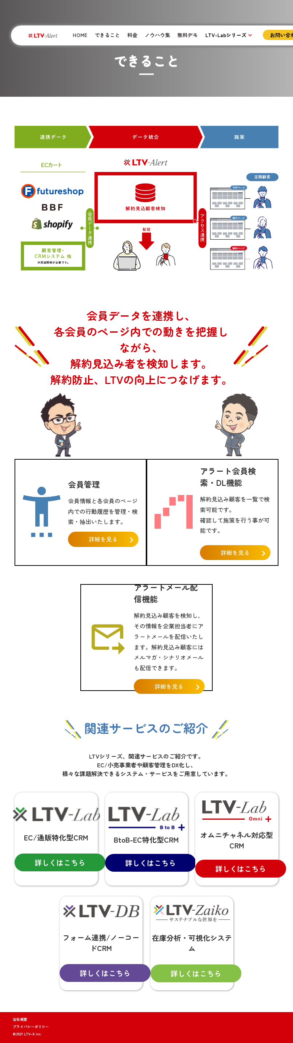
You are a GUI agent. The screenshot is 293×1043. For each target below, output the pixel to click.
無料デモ (187, 35)
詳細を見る (103, 539)
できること (107, 35)
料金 (132, 35)
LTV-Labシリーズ (225, 35)
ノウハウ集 (157, 35)
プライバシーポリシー (31, 1026)
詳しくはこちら (60, 862)
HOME (80, 35)
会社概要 (20, 1019)
